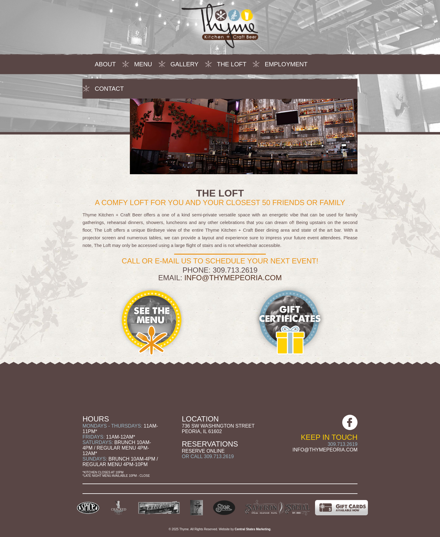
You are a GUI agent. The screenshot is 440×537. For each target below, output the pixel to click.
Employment (286, 64)
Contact (109, 88)
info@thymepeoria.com (233, 278)
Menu (143, 64)
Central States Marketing (252, 529)
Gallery (184, 64)
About (105, 64)
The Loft (232, 64)
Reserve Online (203, 451)
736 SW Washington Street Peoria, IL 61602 (218, 428)
